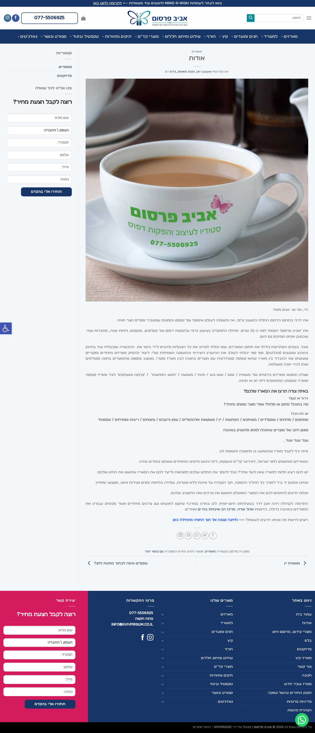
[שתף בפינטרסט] (188, 535)
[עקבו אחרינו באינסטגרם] (7, 18)
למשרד (269, 36)
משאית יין (296, 563)
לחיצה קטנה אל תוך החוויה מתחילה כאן (206, 520)
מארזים (289, 36)
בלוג (308, 640)
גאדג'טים (27, 36)
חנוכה (307, 675)
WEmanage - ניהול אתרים (212, 727)
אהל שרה (246, 509)
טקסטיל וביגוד (84, 36)
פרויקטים (64, 76)
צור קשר (304, 666)
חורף (210, 36)
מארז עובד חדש (298, 684)
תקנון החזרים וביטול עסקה (290, 693)
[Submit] (250, 18)
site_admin (178, 72)
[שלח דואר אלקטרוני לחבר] (197, 535)
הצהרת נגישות (299, 710)
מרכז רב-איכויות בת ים (216, 509)
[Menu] (309, 18)
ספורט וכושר (53, 36)
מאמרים (197, 51)
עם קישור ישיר (154, 551)
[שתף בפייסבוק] (213, 535)
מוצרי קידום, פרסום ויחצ (292, 632)
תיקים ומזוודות (116, 36)
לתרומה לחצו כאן (107, 3)
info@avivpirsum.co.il (132, 624)
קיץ (223, 36)
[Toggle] (163, 614)
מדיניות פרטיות (299, 701)
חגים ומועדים (244, 36)
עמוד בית (304, 614)
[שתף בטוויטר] (205, 535)
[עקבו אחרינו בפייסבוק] (15, 18)
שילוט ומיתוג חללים (181, 36)
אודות (307, 623)
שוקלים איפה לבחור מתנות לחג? (117, 563)
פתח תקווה (144, 618)
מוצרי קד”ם (147, 36)
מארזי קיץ (303, 658)
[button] (6, 328)
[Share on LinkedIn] (180, 535)
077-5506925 (141, 613)
